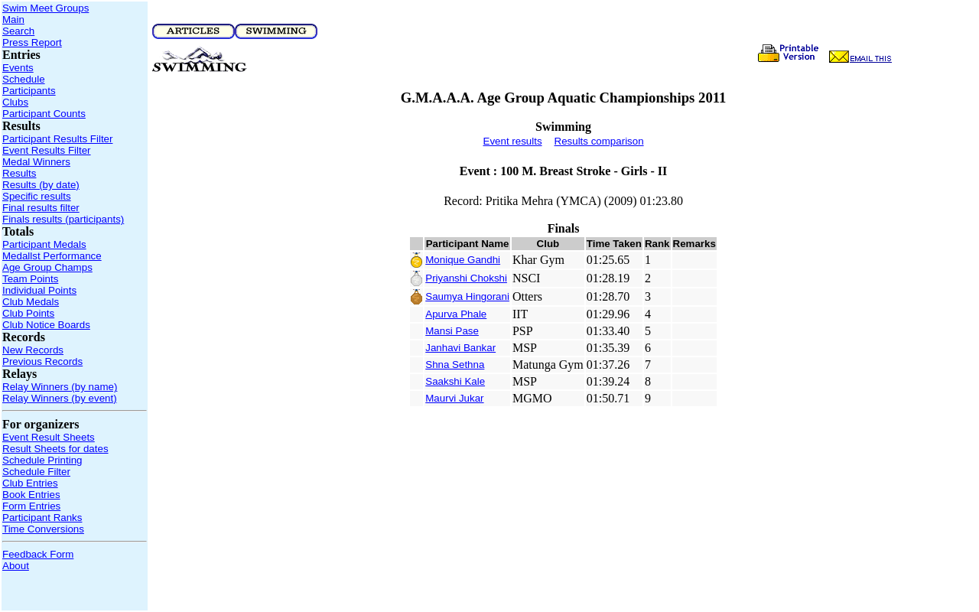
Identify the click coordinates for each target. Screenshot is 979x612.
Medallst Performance (52, 256)
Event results (512, 141)
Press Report (32, 42)
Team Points (30, 279)
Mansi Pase (452, 331)
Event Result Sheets (48, 437)
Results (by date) (41, 184)
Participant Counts (44, 113)
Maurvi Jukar (454, 398)
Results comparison (599, 141)
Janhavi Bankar (460, 347)
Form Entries (31, 506)
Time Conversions (43, 529)
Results (19, 173)
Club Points (28, 313)
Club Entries (30, 483)
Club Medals (30, 302)
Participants (29, 90)
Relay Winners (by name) (59, 386)
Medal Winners (36, 162)
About (15, 565)
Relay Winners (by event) (59, 398)
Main (13, 19)
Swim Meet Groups (45, 8)
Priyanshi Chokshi (466, 278)
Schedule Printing (42, 460)
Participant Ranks (42, 517)
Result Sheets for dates (55, 448)
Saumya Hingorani (467, 296)
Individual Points (39, 290)
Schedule (23, 79)
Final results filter (41, 207)
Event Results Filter (46, 150)
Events (18, 67)
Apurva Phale (455, 314)
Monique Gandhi (462, 259)
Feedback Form (37, 554)
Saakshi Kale (455, 381)
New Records (32, 350)
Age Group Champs (47, 267)
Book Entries (31, 494)
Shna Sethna (454, 364)
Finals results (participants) (63, 219)
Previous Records (42, 361)
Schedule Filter (36, 471)
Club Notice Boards (46, 324)
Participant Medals (44, 244)
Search (18, 31)
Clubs (15, 102)
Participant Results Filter (57, 139)
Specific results (36, 196)
